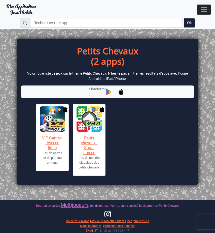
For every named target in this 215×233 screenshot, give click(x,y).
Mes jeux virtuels (138, 221)
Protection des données (119, 226)
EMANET (92, 230)
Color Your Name (77, 221)
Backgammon (148, 206)
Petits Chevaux (169, 206)
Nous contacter (90, 226)
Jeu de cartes (51, 206)
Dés (38, 206)
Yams (114, 206)
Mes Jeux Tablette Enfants (108, 221)
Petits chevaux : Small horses (89, 145)
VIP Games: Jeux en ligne (52, 143)
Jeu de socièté (129, 206)
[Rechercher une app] (106, 23)
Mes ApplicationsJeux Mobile (21, 9)
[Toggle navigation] (204, 10)
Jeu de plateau (99, 206)
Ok (189, 22)
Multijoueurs (75, 205)
